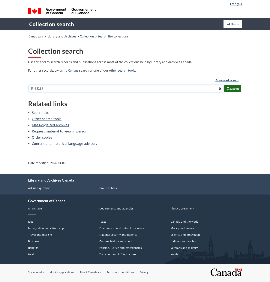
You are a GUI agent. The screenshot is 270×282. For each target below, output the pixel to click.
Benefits (33, 248)
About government (182, 208)
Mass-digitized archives (50, 125)
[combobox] (126, 88)
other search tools (122, 70)
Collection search (51, 24)
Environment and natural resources (121, 228)
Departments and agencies (116, 208)
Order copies (42, 137)
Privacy (144, 272)
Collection (87, 36)
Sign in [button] (232, 24)
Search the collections (113, 36)
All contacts (35, 208)
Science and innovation (185, 234)
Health (32, 254)
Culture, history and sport (115, 241)
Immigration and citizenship (46, 228)
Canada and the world (185, 221)
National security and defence (118, 234)
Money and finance (183, 228)
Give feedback (108, 188)
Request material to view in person (59, 131)
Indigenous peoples (183, 241)
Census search (78, 70)
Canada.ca (35, 36)
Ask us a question (39, 188)
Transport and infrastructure (117, 254)
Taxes (102, 221)
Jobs (30, 221)
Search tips (41, 112)
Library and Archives (61, 36)
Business (33, 241)
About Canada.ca (90, 272)
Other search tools (47, 119)
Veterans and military (184, 248)
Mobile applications (62, 272)
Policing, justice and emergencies (120, 248)
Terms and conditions (120, 272)
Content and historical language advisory (64, 143)
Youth (174, 254)
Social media (36, 272)
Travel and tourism (40, 234)
